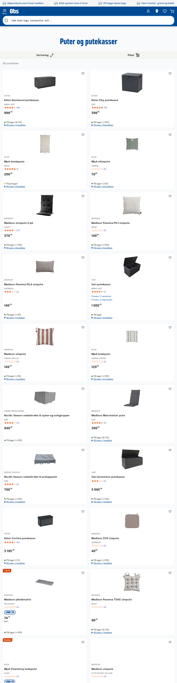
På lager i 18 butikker (113, 132)
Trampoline (118, 613)
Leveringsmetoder (166, 628)
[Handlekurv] (167, 11)
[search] (39, 11)
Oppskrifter (96, 630)
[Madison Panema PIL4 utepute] (77, 263)
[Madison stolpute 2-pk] (115, 179)
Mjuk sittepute (71, 183)
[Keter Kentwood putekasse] (77, 97)
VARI (102, 261)
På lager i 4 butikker (152, 214)
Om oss (17, 609)
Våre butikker (20, 618)
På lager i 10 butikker (75, 386)
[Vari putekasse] (115, 263)
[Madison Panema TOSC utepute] (154, 520)
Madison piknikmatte (113, 522)
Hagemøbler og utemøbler (120, 619)
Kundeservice (47, 609)
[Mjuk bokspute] (77, 349)
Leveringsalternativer (51, 637)
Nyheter (17, 614)
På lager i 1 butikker (74, 301)
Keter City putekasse (113, 101)
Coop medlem (75, 614)
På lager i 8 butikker (151, 132)
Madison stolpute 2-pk (114, 183)
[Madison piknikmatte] (115, 520)
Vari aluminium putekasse (109, 439)
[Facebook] (79, 671)
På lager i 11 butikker (75, 132)
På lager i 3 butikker (113, 301)
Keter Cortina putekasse (147, 439)
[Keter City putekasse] (115, 97)
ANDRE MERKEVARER (110, 348)
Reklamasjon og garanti (48, 624)
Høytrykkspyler (120, 635)
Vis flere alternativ (19, 104)
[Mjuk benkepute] (154, 97)
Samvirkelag (19, 643)
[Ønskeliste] (158, 11)
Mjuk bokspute (71, 351)
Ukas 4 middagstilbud (98, 636)
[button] (115, 574)
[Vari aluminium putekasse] (115, 434)
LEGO (115, 631)
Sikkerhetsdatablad (23, 639)
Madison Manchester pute (152, 353)
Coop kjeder (19, 626)
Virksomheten (20, 647)
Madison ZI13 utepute (75, 522)
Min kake (72, 647)
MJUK (141, 97)
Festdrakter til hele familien (98, 611)
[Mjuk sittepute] (77, 179)
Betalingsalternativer (51, 633)
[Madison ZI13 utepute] (77, 520)
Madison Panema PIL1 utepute (152, 185)
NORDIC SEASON (69, 433)
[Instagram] (94, 671)
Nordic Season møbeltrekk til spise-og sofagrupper (115, 355)
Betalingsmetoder (143, 628)
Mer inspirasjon (96, 643)
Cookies (44, 658)
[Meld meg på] (166, 616)
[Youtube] (87, 671)
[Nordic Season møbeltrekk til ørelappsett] (77, 434)
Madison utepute (149, 265)
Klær (114, 639)
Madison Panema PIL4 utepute (76, 267)
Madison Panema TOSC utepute (153, 524)
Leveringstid (46, 662)
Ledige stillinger (22, 630)
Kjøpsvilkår (45, 650)
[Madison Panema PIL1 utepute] (154, 179)
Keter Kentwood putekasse (72, 103)
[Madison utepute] (154, 263)
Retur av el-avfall (74, 619)
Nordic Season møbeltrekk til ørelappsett (71, 441)
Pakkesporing (47, 641)
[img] (77, 112)
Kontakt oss (46, 614)
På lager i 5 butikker (74, 471)
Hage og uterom (34, 19)
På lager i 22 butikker (75, 214)
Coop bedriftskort (74, 642)
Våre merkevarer (22, 622)
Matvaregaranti (76, 629)
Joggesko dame (117, 649)
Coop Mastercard (74, 635)
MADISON (104, 179)
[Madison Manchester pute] (154, 349)
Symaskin (117, 644)
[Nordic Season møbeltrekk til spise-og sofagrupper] (115, 349)
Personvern (45, 654)
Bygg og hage (13, 19)
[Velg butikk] (151, 11)
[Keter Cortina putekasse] (154, 434)
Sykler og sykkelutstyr (118, 626)
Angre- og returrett (50, 618)
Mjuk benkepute (149, 101)
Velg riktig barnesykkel (96, 625)
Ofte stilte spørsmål (50, 629)
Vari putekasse (109, 265)
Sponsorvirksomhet (23, 651)
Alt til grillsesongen (97, 618)
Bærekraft (18, 634)
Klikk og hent (75, 625)
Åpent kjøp (74, 609)
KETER (65, 97)
